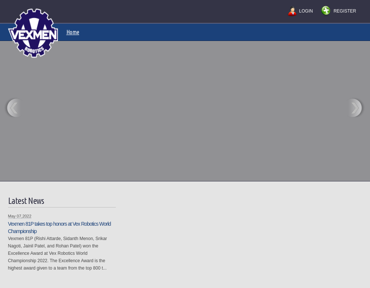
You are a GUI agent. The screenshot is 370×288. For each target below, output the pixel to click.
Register (344, 11)
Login (306, 11)
